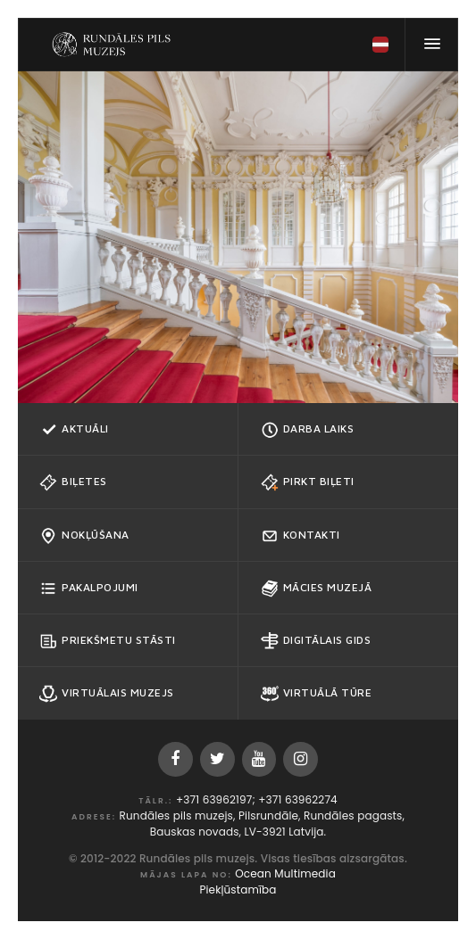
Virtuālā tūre (316, 694)
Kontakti (300, 536)
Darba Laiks (308, 430)
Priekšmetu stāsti (107, 641)
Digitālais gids (316, 641)
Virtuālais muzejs (106, 694)
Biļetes (73, 482)
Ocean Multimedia (285, 873)
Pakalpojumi (88, 588)
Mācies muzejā (316, 588)
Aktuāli (74, 430)
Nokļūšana (84, 536)
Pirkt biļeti (308, 482)
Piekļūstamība (237, 889)
